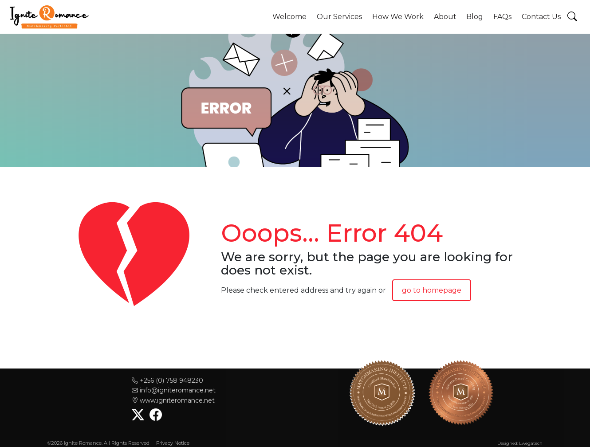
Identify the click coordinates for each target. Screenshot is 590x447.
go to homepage (431, 290)
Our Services (339, 16)
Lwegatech (531, 443)
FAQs (502, 16)
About (445, 16)
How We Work (398, 16)
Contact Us (541, 16)
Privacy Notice (172, 443)
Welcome (289, 16)
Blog (474, 16)
